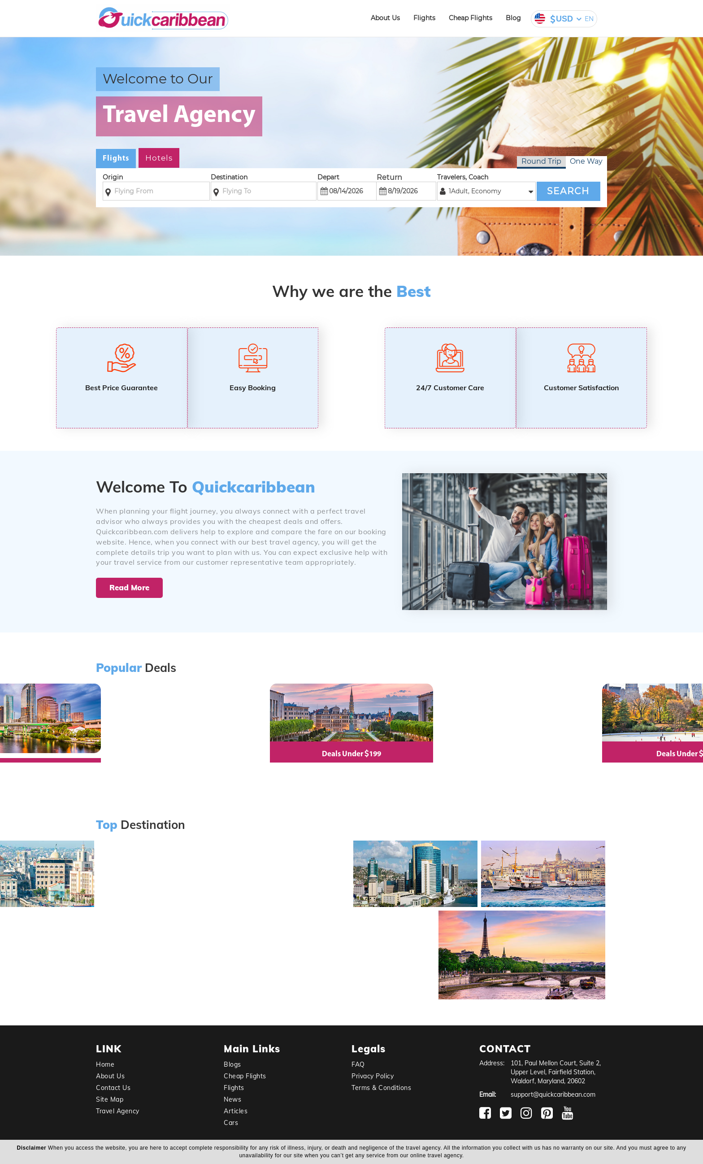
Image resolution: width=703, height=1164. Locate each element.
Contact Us (113, 1088)
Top (106, 825)
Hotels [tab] (159, 157)
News (232, 1099)
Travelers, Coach (462, 177)
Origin (113, 177)
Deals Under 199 (351, 754)
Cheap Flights (470, 18)
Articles (235, 1111)
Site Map (109, 1099)
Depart (328, 177)
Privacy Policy (373, 1076)
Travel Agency (117, 1111)
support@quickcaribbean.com (553, 1094)
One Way (586, 161)
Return (389, 177)
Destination (229, 177)
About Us (385, 18)
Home (105, 1064)
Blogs (232, 1064)
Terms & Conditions (381, 1088)
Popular (119, 668)
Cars (231, 1123)
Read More (129, 587)
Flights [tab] (116, 158)
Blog (513, 18)
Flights (424, 18)
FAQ (358, 1064)
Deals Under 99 (668, 754)
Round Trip (541, 161)
